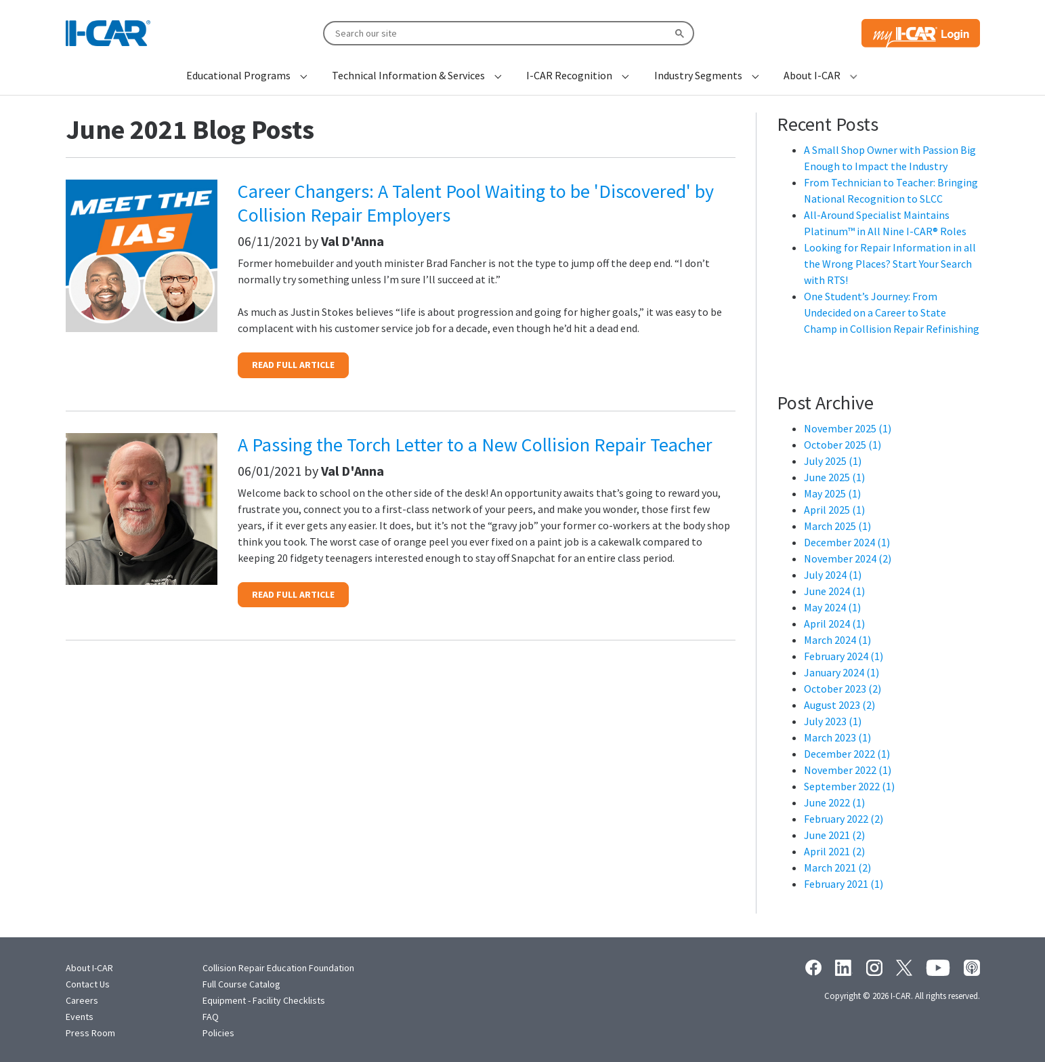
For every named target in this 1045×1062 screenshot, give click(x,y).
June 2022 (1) (834, 802)
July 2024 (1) (832, 574)
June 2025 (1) (834, 477)
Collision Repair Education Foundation (278, 968)
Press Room (90, 1033)
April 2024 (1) (834, 623)
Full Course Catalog (241, 984)
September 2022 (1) (849, 786)
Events (79, 1016)
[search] (507, 32)
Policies (218, 1033)
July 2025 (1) (832, 461)
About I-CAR (89, 968)
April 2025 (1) (834, 509)
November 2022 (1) (847, 770)
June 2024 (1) (834, 591)
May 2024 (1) (832, 607)
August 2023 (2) (839, 705)
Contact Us (88, 984)
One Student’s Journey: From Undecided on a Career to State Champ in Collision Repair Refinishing (891, 312)
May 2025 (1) (832, 493)
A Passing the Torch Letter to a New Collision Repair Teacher (475, 444)
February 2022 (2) (843, 818)
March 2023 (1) (837, 737)
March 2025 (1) (837, 526)
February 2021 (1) (843, 884)
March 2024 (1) (837, 640)
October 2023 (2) (842, 688)
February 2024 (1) (843, 656)
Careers (82, 1000)
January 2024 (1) (841, 672)
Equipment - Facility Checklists (263, 1000)
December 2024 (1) (847, 542)
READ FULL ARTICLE (293, 365)
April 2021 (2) (834, 851)
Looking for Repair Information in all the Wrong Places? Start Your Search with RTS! (890, 264)
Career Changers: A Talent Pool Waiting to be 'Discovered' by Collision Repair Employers (476, 203)
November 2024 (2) (847, 558)
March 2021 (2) (837, 867)
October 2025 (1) (842, 444)
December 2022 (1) (847, 753)
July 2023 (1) (832, 721)
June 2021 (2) (834, 835)
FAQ (210, 1016)
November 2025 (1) (847, 428)
